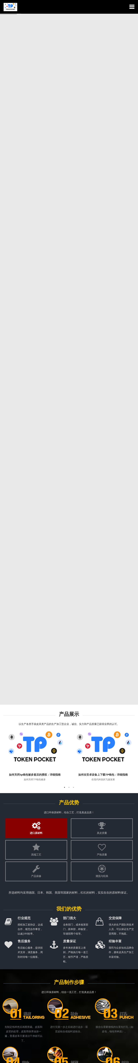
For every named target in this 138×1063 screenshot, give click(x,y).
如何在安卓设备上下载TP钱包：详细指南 (103, 168)
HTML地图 (100, 1057)
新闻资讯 (69, 498)
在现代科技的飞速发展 (103, 172)
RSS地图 (89, 1057)
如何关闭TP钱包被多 (35, 172)
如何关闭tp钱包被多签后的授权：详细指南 (35, 168)
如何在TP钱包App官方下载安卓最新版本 (33, 554)
